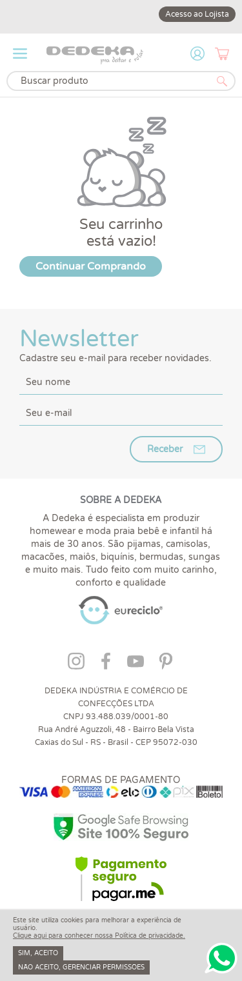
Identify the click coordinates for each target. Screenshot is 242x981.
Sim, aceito (38, 953)
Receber (165, 449)
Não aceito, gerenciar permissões (81, 967)
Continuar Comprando (90, 266)
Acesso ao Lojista (197, 14)
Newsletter (121, 344)
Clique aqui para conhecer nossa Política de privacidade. (99, 936)
